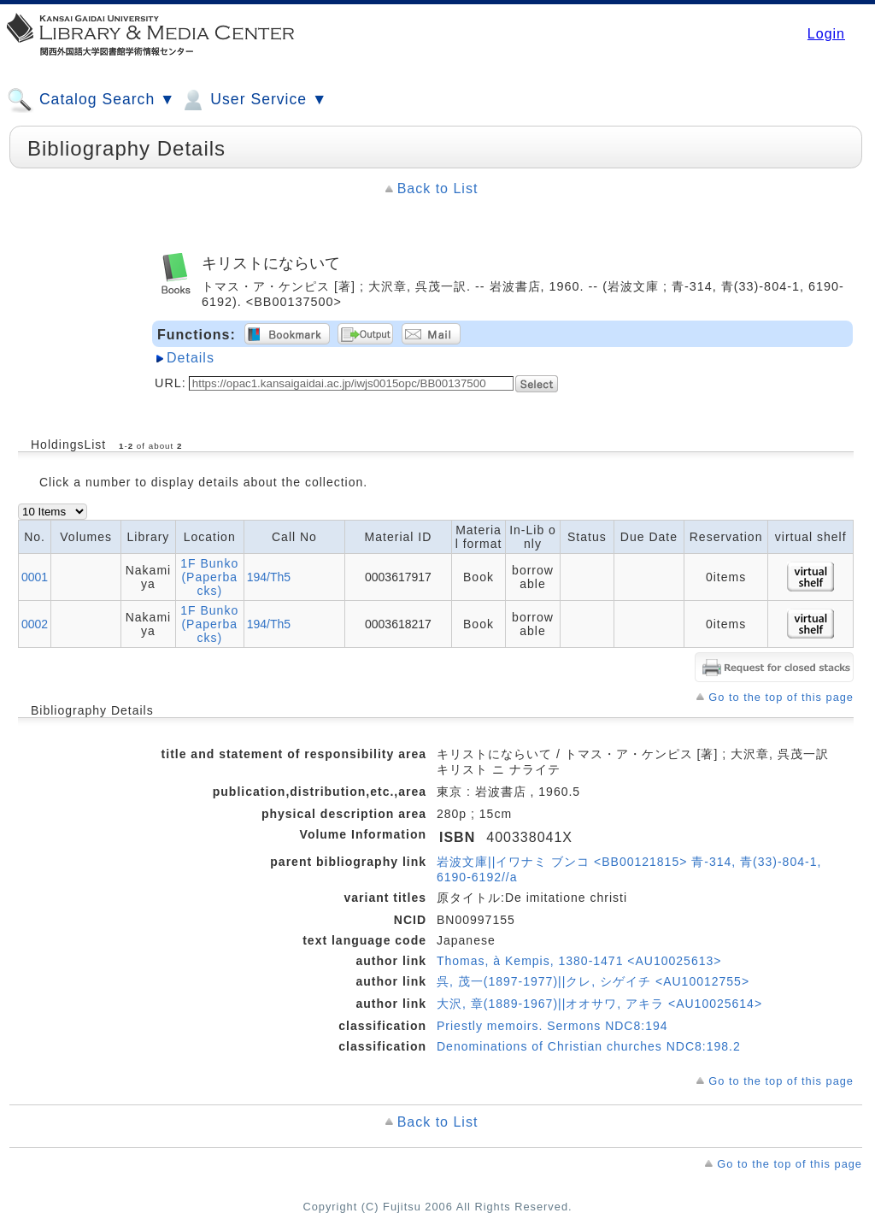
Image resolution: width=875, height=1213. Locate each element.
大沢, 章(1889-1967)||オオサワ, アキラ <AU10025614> (599, 1003)
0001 (34, 577)
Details (190, 357)
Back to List (438, 188)
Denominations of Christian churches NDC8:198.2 (589, 1046)
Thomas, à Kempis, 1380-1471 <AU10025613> (579, 961)
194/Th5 (269, 577)
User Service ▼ (253, 100)
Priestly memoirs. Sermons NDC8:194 (552, 1026)
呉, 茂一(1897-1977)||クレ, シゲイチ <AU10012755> (593, 981)
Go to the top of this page (781, 697)
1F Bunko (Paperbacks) (209, 577)
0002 (34, 624)
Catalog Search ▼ (91, 100)
